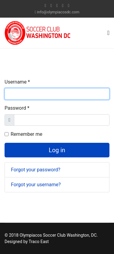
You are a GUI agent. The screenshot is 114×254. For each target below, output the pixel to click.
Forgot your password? (35, 170)
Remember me (26, 134)
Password (17, 108)
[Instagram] (68, 5)
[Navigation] (108, 33)
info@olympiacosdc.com (58, 12)
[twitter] (51, 5)
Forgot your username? (36, 184)
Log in (57, 150)
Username (17, 82)
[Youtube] (57, 5)
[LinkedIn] (63, 5)
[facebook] (45, 5)
